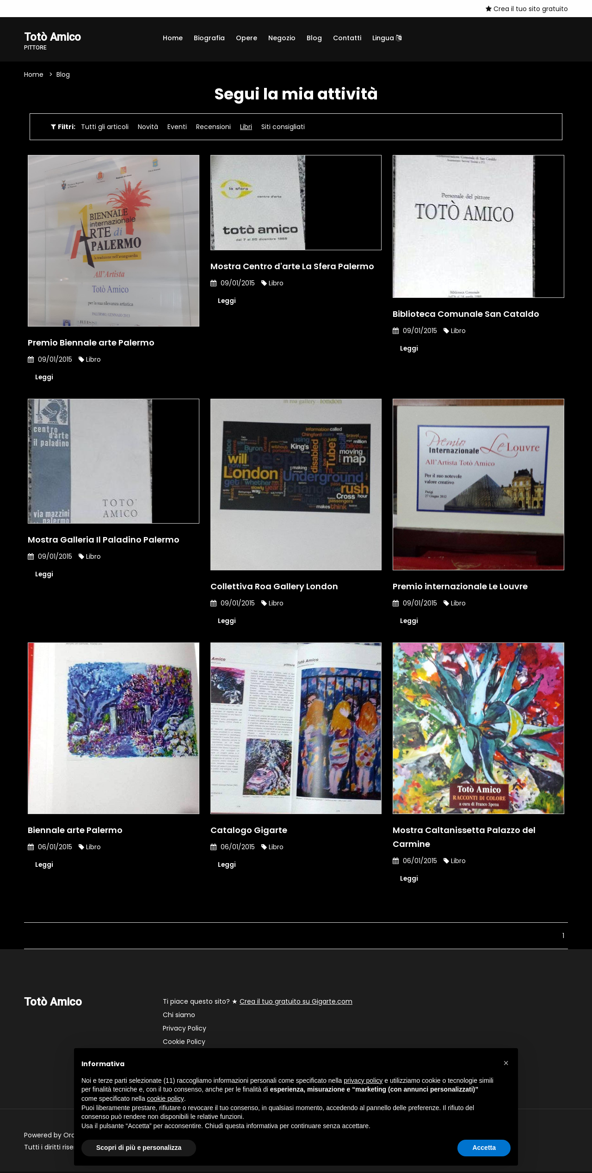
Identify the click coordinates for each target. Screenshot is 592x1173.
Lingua (386, 38)
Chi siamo (179, 1016)
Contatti (347, 38)
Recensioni (213, 127)
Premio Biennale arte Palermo (91, 343)
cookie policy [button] (165, 1098)
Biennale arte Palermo (75, 831)
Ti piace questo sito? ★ (257, 1002)
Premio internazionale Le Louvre (460, 587)
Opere (246, 38)
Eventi (177, 127)
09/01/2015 (50, 359)
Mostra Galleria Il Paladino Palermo (103, 540)
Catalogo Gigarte (248, 831)
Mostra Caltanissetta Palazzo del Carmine (464, 838)
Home (173, 38)
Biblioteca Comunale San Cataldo (466, 314)
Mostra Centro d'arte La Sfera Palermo (292, 266)
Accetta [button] (484, 1147)
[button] (506, 1063)
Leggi (44, 378)
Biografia (209, 38)
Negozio (282, 38)
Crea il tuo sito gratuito (527, 8)
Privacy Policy (184, 1029)
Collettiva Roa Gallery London (274, 587)
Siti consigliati (283, 127)
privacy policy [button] (363, 1080)
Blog (314, 38)
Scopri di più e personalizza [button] (138, 1147)
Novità (148, 127)
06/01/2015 (50, 847)
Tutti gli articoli (105, 127)
